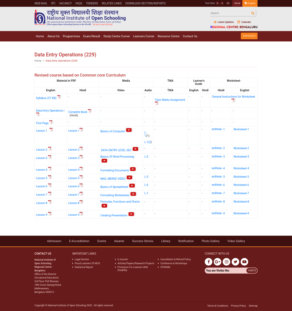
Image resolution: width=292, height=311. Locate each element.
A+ (228, 3)
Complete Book (77, 112)
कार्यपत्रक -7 (218, 193)
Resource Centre (168, 36)
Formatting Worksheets (118, 195)
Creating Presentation (117, 215)
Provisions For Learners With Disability (133, 268)
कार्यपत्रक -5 (218, 176)
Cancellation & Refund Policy (175, 259)
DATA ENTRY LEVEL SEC (120, 150)
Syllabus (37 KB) (49, 98)
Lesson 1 (42, 130)
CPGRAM (165, 267)
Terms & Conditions (217, 305)
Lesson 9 (41, 214)
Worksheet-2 (241, 148)
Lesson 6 (41, 186)
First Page (44, 123)
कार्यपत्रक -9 (218, 213)
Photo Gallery (210, 241)
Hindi (237, 3)
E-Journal (122, 259)
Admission (54, 241)
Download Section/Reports (145, 3)
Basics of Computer (116, 131)
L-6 (146, 184)
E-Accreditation (79, 241)
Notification (186, 241)
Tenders (92, 3)
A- (218, 3)
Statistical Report (84, 267)
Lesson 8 (41, 203)
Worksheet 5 (241, 176)
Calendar (244, 22)
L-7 (146, 193)
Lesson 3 (41, 158)
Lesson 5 (41, 178)
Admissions (249, 35)
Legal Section (82, 259)
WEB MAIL (40, 3)
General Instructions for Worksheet (233, 96)
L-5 (146, 176)
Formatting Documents (118, 170)
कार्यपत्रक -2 (218, 148)
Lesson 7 (41, 194)
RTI (53, 3)
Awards (119, 241)
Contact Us (190, 36)
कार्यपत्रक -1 (218, 129)
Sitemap (253, 305)
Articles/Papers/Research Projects (136, 263)
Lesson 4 (41, 169)
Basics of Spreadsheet (118, 186)
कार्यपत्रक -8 (218, 201)
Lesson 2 (41, 149)
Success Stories (142, 241)
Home (40, 36)
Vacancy (65, 3)
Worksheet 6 (241, 184)
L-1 (145, 134)
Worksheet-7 (241, 193)
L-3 (146, 156)
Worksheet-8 (241, 201)
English (250, 3)
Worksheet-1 (241, 129)
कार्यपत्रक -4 (218, 168)
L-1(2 (147, 142)
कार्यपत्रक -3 (218, 156)
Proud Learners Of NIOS (87, 263)
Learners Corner (144, 36)
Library (165, 241)
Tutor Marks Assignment (170, 99)
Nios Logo (80, 17)
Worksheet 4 (241, 168)
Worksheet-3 (241, 156)
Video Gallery (236, 241)
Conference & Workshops (173, 263)
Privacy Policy (238, 305)
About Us (53, 36)
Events (101, 241)
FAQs (78, 3)
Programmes (71, 36)
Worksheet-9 (241, 213)
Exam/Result (91, 36)
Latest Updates (224, 22)
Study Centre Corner (116, 36)
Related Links (112, 3)
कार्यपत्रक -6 (218, 184)
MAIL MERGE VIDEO (116, 178)
